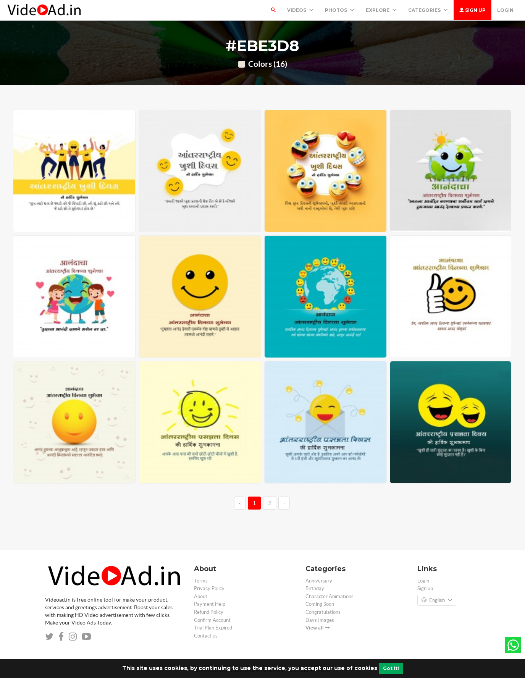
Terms (201, 581)
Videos (300, 10)
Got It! (391, 668)
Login (505, 10)
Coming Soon (319, 604)
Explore (381, 10)
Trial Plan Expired (213, 628)
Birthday (314, 588)
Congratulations (323, 612)
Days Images (319, 620)
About (200, 596)
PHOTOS (339, 10)
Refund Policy (208, 612)
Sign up (472, 10)
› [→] (284, 503)
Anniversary (318, 581)
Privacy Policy (209, 588)
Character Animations (329, 596)
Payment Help (209, 604)
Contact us (206, 636)
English (437, 600)
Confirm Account (212, 620)
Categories (428, 10)
